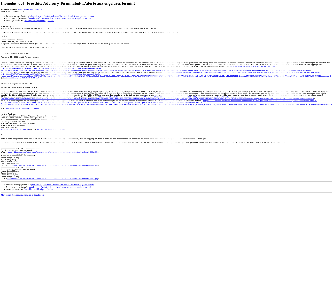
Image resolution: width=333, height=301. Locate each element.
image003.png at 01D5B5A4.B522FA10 (22, 88)
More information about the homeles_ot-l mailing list (22, 226)
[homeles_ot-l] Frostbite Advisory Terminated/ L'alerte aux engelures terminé (62, 16)
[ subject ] (42, 21)
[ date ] (27, 21)
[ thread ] (34, 21)
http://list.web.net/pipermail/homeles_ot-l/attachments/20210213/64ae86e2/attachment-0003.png (52, 209)
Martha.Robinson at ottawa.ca (29, 9)
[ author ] (51, 21)
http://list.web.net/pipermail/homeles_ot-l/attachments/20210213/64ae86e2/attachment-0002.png (52, 193)
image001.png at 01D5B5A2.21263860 (22, 125)
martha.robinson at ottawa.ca (15, 150)
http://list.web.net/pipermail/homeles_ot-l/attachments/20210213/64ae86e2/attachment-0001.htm (52, 177)
